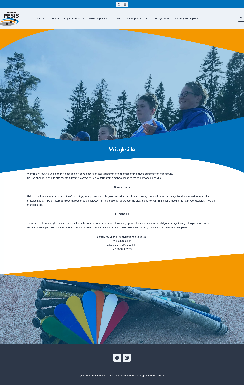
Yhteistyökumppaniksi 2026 (191, 18)
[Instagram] (125, 4)
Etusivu (41, 18)
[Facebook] (119, 4)
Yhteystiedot (162, 18)
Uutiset (55, 18)
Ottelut (117, 18)
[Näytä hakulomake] (241, 19)
